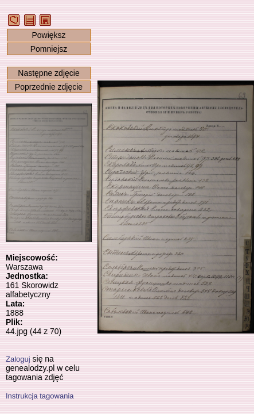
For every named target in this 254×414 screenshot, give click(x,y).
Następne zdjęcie (48, 73)
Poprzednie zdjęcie (49, 86)
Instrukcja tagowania (40, 396)
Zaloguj (18, 359)
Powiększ (48, 35)
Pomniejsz (49, 48)
